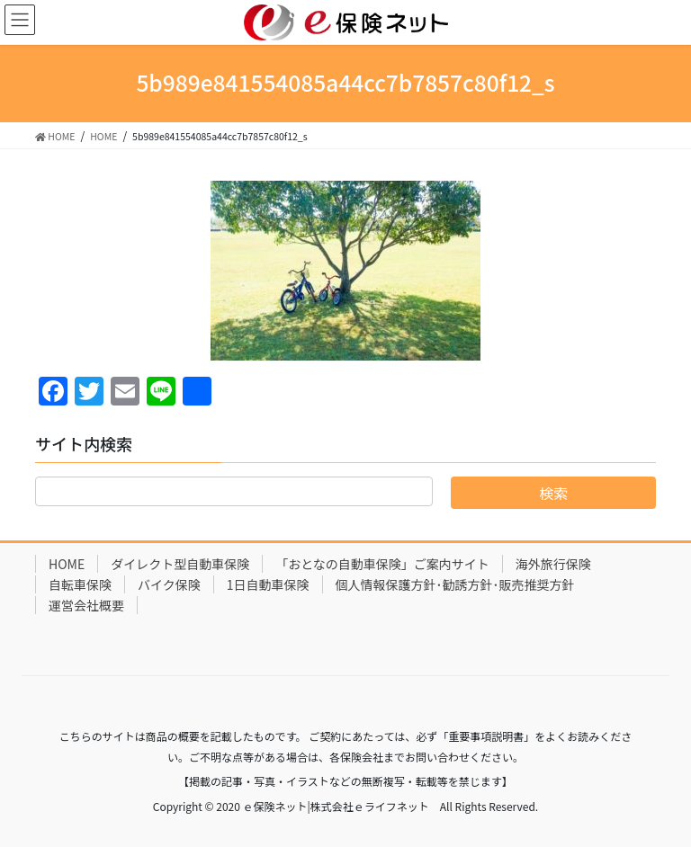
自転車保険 (80, 584)
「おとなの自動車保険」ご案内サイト (382, 564)
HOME (67, 564)
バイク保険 (169, 584)
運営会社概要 (86, 605)
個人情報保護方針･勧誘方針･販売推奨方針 (455, 584)
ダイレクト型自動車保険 (180, 564)
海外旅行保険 (553, 564)
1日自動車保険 (268, 584)
